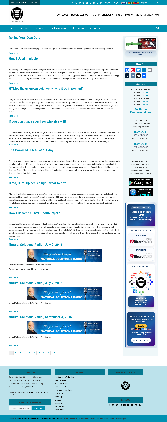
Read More (13, 53)
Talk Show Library (61, 384)
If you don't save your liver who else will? (37, 121)
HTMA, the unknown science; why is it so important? (46, 88)
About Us (58, 400)
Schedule (62, 14)
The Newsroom (40, 28)
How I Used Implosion (24, 58)
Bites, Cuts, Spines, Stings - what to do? (37, 183)
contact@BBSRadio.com (29, 387)
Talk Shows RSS (78, 28)
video (145, 102)
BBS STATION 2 (140, 144)
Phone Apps (59, 397)
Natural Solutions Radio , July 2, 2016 (35, 245)
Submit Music (124, 14)
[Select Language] (148, 3)
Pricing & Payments (61, 380)
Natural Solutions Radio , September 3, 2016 (40, 317)
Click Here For (141, 109)
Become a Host (80, 14)
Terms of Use (59, 410)
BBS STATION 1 (140, 132)
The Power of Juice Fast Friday (31, 150)
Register (108, 3)
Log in (116, 3)
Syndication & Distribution (64, 390)
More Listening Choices (140, 112)
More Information (147, 14)
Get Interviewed (103, 14)
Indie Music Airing (59, 28)
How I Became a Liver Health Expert (34, 213)
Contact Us (59, 403)
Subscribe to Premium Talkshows (24, 3)
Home (13, 28)
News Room (59, 393)
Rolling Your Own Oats (24, 37)
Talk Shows (24, 28)
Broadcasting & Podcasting (64, 377)
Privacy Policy (59, 406)
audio (145, 93)
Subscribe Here (141, 340)
